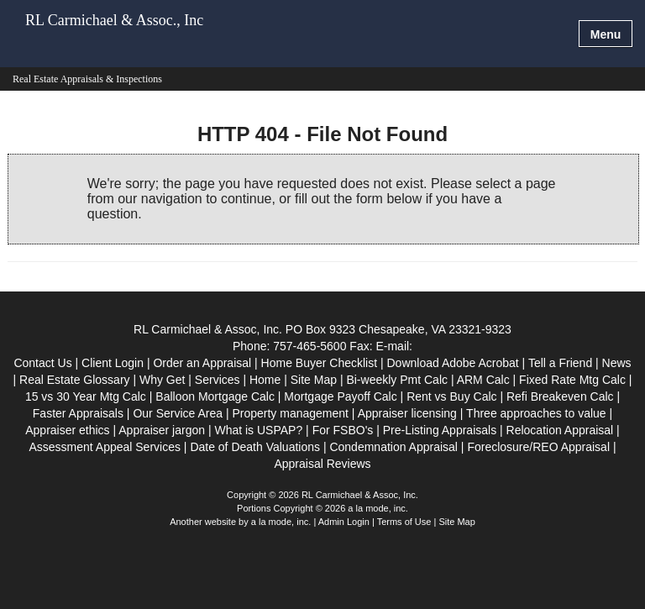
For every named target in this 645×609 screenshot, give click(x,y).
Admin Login (344, 522)
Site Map (456, 522)
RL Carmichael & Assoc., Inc (114, 21)
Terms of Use (404, 522)
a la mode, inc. (281, 522)
